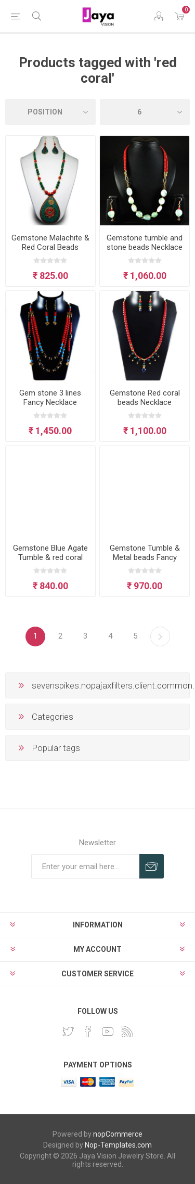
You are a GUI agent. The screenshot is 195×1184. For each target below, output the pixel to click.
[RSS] (127, 1031)
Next (160, 636)
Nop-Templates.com (118, 1145)
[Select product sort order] (50, 112)
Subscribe (151, 866)
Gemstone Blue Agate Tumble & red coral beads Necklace (50, 557)
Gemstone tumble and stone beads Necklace (145, 242)
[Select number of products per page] (145, 112)
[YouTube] (107, 1031)
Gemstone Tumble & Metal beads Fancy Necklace (145, 557)
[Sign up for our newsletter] (85, 866)
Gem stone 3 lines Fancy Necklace (50, 397)
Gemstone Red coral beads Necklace (145, 397)
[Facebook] (88, 1031)
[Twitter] (68, 1031)
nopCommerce (117, 1134)
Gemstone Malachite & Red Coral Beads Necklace (50, 247)
